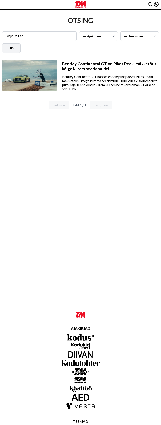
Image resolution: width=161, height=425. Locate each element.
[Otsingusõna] (39, 36)
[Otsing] (150, 4)
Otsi (11, 48)
